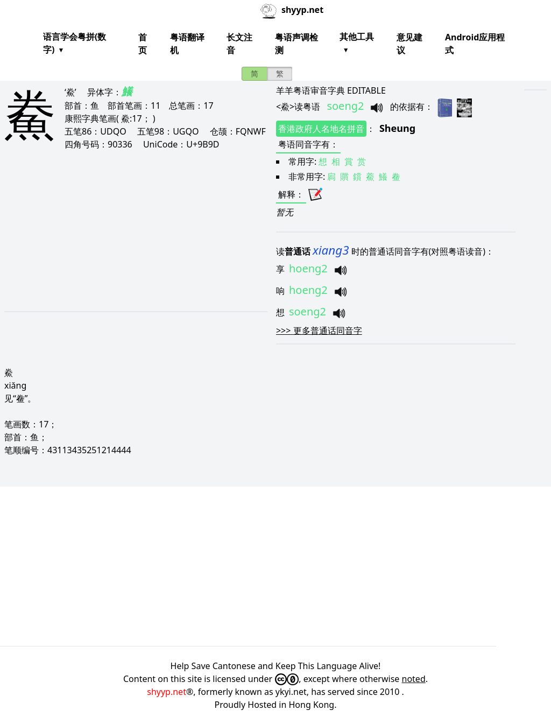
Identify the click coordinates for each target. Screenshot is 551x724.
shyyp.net (166, 692)
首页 (142, 43)
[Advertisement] (125, 230)
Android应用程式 (475, 43)
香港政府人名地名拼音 (321, 129)
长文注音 (239, 43)
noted (414, 679)
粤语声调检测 (296, 43)
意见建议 (409, 43)
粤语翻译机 (187, 43)
